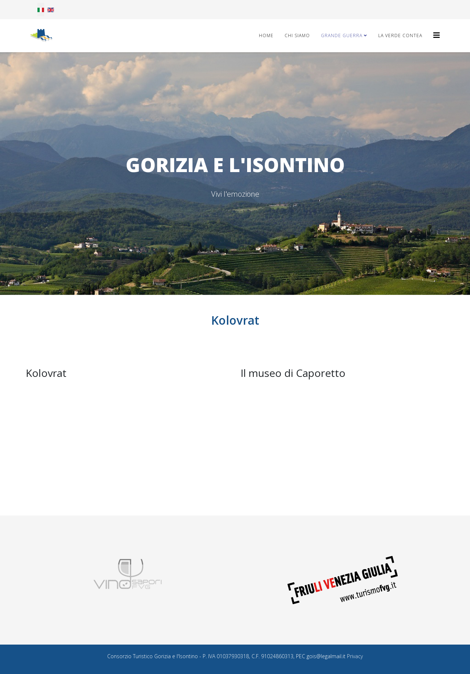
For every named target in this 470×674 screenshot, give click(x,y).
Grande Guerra (341, 35)
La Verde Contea (400, 35)
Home (266, 35)
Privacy (355, 656)
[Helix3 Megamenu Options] (436, 35)
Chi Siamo (297, 35)
